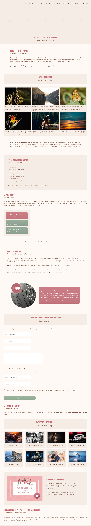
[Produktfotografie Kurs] (77, 439)
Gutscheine (77, 3)
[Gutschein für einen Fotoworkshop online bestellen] (24, 499)
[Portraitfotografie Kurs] (35, 439)
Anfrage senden (16, 397)
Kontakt (85, 3)
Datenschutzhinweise (70, 390)
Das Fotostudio (67, 3)
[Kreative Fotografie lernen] (13, 457)
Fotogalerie (57, 3)
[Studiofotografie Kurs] (56, 439)
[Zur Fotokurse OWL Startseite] (10, 6)
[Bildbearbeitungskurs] (77, 457)
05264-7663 (53, 272)
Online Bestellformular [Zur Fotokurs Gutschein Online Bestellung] (58, 491)
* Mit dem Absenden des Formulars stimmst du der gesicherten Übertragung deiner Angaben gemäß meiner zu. (41, 390)
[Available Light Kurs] (35, 457)
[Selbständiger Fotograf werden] (56, 457)
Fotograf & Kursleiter (45, 3)
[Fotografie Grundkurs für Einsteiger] (13, 439)
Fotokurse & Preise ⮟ (31, 3)
